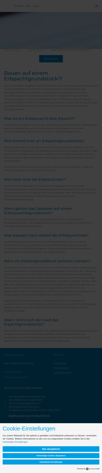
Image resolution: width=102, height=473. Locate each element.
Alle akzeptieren (51, 449)
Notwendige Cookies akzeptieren (51, 456)
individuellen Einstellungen (15, 442)
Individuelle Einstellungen (51, 462)
